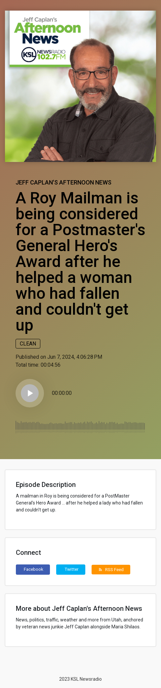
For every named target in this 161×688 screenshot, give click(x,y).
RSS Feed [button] (111, 569)
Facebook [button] (33, 569)
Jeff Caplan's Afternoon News (63, 182)
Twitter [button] (71, 569)
